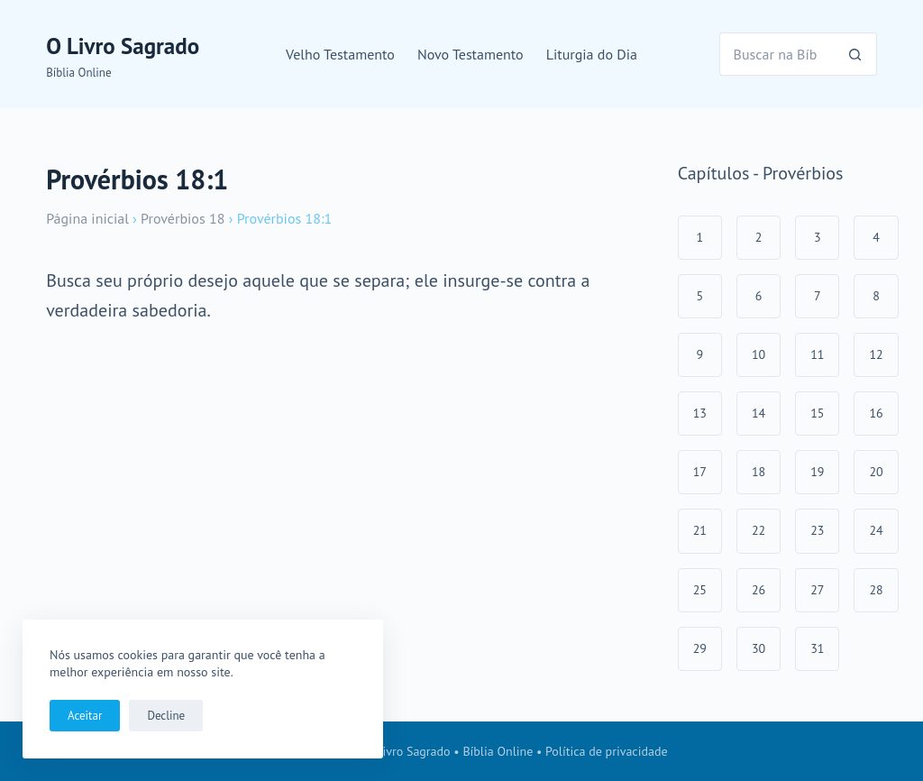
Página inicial (87, 218)
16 (875, 413)
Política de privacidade (606, 751)
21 (700, 530)
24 (875, 530)
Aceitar (85, 715)
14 (758, 413)
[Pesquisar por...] (776, 54)
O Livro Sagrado (122, 46)
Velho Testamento (340, 54)
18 (758, 472)
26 (758, 590)
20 (875, 472)
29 (700, 648)
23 (817, 530)
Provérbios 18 (182, 218)
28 (875, 590)
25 (700, 590)
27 (817, 590)
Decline (166, 715)
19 (817, 472)
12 (875, 354)
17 (700, 472)
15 (817, 413)
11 (817, 354)
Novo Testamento (470, 54)
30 (758, 648)
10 (758, 354)
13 (700, 413)
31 (817, 648)
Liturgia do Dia (591, 54)
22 (758, 530)
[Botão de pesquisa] (855, 54)
